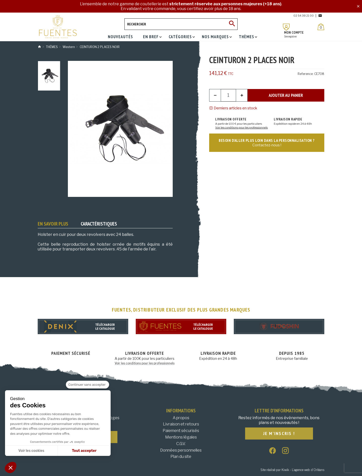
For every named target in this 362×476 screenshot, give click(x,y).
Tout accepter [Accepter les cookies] (84, 451)
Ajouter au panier (286, 95)
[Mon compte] (286, 27)
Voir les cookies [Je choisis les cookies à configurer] (31, 451)
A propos (181, 417)
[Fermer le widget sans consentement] (87, 385)
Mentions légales (181, 437)
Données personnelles (181, 450)
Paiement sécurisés (181, 430)
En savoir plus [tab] (53, 224)
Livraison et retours (181, 424)
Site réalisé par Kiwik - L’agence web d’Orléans (292, 470)
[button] (11, 467)
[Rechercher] (181, 24)
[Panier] (321, 26)
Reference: (305, 74)
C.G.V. (181, 443)
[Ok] (232, 24)
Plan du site (180, 456)
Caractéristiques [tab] (99, 224)
